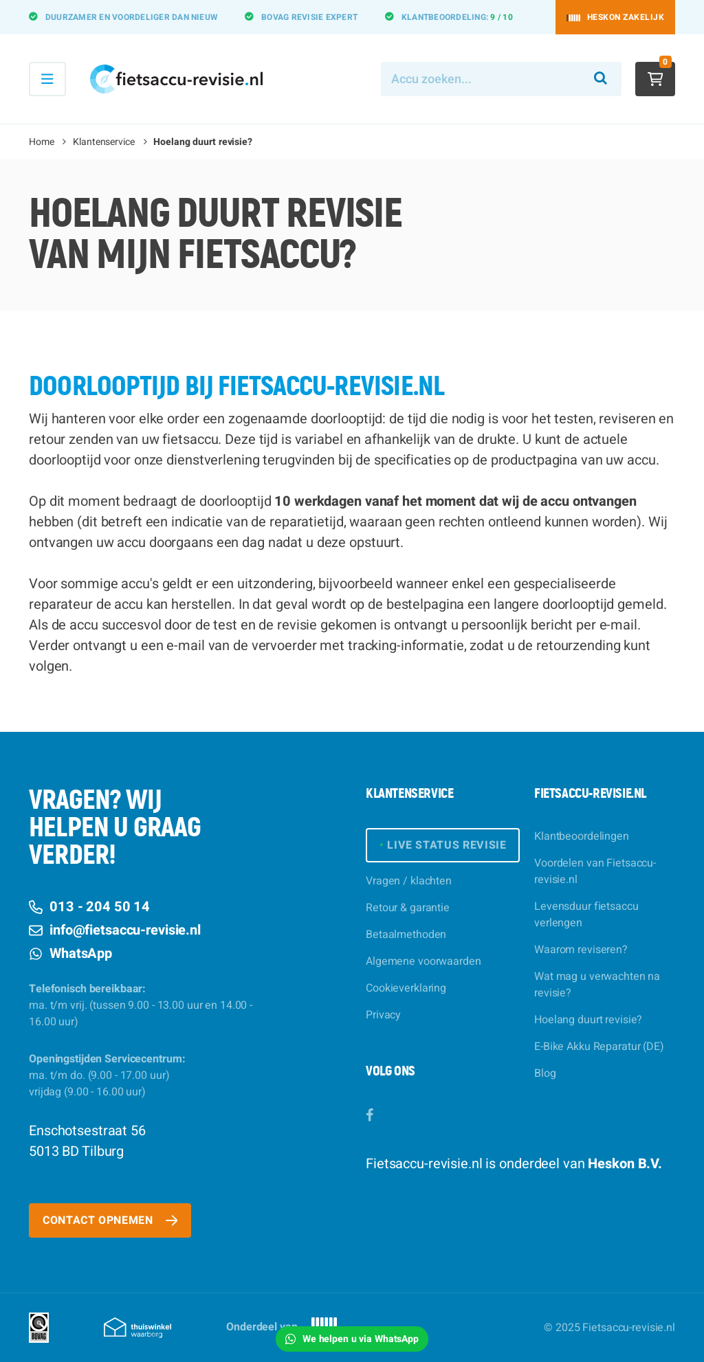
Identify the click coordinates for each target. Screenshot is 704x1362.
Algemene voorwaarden (423, 961)
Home (41, 142)
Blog (545, 1073)
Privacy (383, 1015)
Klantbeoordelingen (581, 836)
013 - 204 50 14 (89, 907)
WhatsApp (70, 953)
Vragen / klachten (409, 881)
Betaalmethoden (406, 934)
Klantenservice (103, 142)
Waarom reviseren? (581, 949)
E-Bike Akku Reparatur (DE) (599, 1046)
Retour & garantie (408, 908)
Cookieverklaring (406, 988)
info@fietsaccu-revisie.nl (115, 930)
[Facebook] (369, 1116)
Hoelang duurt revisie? (588, 1020)
